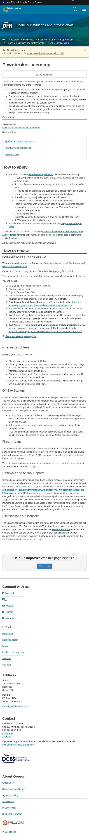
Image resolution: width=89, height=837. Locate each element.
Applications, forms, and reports (20, 141)
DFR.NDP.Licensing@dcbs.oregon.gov (21, 127)
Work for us (7, 633)
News (5, 646)
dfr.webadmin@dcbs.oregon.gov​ (17, 744)
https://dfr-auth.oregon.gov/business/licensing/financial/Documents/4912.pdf (45, 331)
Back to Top (9, 832)
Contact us (7, 733)
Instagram (8, 618)
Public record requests (13, 652)
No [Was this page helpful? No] (48, 566)
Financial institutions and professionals (25, 43)
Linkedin (7, 612)
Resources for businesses (21, 39)
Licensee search (10, 640)
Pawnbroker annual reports (18, 148)
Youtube (7, 605)
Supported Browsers (12, 814)
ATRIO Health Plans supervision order (45, 53)
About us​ (6, 736)
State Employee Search (13, 789)
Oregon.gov (8, 783)
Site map (6, 658)
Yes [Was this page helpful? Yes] (41, 566)
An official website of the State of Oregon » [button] (24, 2)
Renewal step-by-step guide (19, 336)
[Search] (75, 9)
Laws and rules (12, 154)
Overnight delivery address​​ (15, 706)
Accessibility (8, 801)
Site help (6, 664)
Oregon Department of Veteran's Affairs (13, 823)
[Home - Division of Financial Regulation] (3, 39)
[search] (75, 9)
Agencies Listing (10, 795)
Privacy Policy (9, 807)
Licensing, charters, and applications (55, 39)
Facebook (8, 593)
